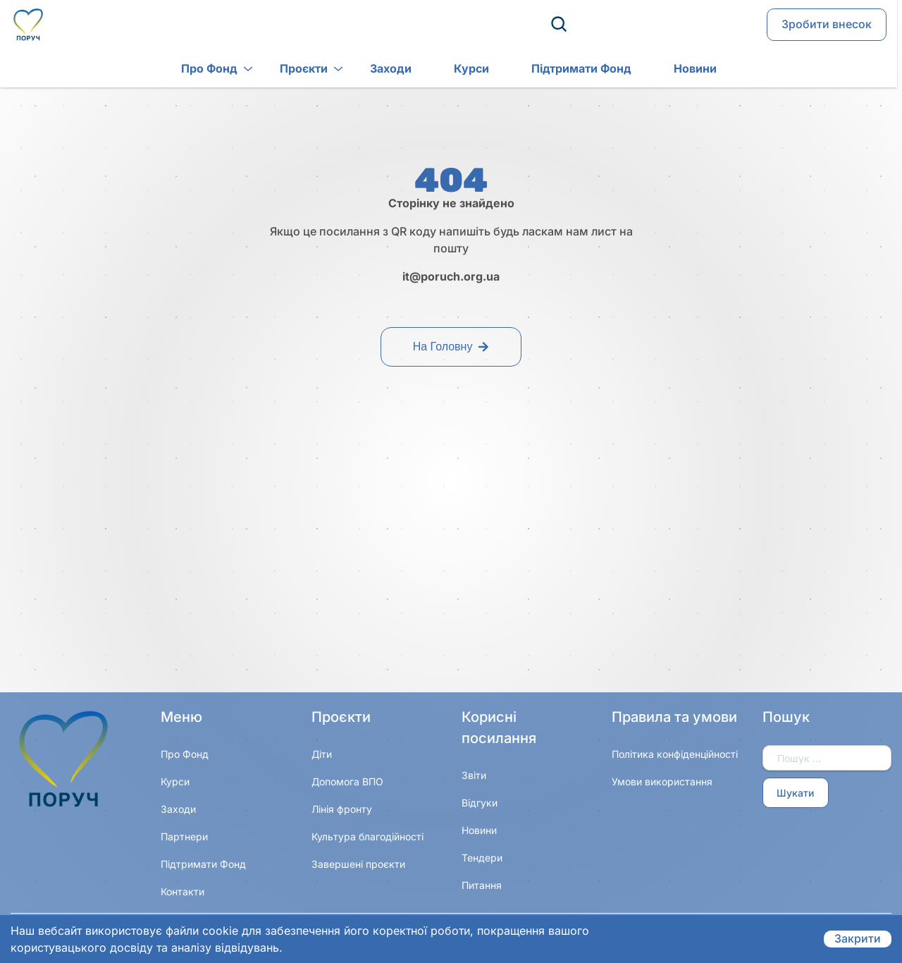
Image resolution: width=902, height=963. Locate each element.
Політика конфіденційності (675, 754)
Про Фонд (187, 70)
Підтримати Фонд (559, 70)
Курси (449, 70)
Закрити (857, 939)
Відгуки (480, 803)
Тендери (482, 858)
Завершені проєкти (358, 864)
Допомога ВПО (347, 781)
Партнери (184, 836)
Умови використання (662, 781)
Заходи (368, 70)
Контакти (182, 891)
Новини (672, 70)
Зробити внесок (826, 25)
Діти (321, 754)
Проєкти (281, 70)
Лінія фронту (341, 809)
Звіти (474, 775)
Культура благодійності (367, 836)
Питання (482, 885)
